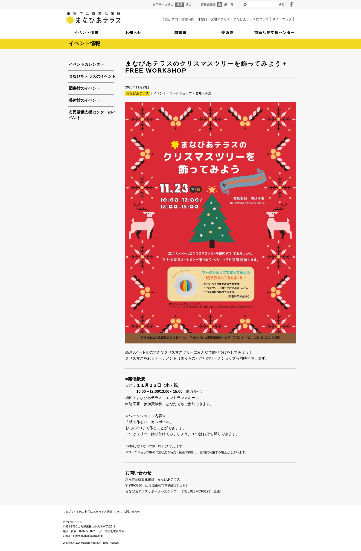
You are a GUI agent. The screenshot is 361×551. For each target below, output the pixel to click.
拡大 (188, 4)
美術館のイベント (84, 100)
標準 (179, 4)
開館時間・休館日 (194, 19)
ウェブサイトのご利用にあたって (83, 511)
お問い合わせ (131, 511)
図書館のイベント (84, 88)
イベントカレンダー (86, 64)
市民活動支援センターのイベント (92, 115)
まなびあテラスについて (251, 19)
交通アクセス (220, 19)
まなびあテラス (103, 18)
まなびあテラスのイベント (92, 76)
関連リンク (114, 511)
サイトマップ (282, 19)
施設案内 (171, 19)
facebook (291, 4)
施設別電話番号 (114, 531)
